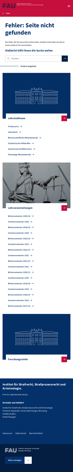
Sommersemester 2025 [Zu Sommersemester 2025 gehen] (18, 221)
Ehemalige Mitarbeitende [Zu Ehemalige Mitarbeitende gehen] (19, 154)
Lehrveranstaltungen (35, 208)
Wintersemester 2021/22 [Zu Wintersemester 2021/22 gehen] (19, 261)
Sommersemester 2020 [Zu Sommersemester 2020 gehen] (18, 278)
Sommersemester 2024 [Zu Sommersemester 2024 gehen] (18, 233)
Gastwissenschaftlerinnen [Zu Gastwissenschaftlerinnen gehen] (20, 149)
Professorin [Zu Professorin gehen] (13, 126)
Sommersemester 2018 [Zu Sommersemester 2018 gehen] (18, 300)
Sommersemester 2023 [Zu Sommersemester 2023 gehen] (18, 244)
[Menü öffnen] (69, 6)
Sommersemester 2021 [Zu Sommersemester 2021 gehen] (18, 266)
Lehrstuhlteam (35, 118)
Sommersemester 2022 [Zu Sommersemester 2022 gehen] (18, 255)
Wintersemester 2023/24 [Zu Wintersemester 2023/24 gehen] (19, 238)
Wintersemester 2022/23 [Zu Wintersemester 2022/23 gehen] (19, 249)
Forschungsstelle (35, 359)
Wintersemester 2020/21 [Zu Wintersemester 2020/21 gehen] (19, 272)
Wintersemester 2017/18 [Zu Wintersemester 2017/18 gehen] (19, 306)
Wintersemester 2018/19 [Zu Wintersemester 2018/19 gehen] (19, 294)
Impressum (7, 433)
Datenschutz (20, 433)
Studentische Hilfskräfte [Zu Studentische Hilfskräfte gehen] (19, 143)
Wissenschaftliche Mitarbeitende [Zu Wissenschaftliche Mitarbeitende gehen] (23, 137)
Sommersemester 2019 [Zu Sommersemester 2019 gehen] (18, 289)
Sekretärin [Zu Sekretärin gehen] (13, 132)
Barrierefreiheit (36, 433)
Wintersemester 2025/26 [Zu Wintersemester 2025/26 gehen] (19, 216)
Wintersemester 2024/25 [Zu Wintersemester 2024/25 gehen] (19, 227)
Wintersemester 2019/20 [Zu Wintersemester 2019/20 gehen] (19, 283)
